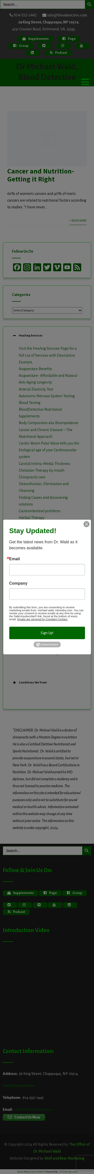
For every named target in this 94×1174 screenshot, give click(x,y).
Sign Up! (47, 633)
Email (14, 559)
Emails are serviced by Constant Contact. (42, 619)
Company (18, 583)
